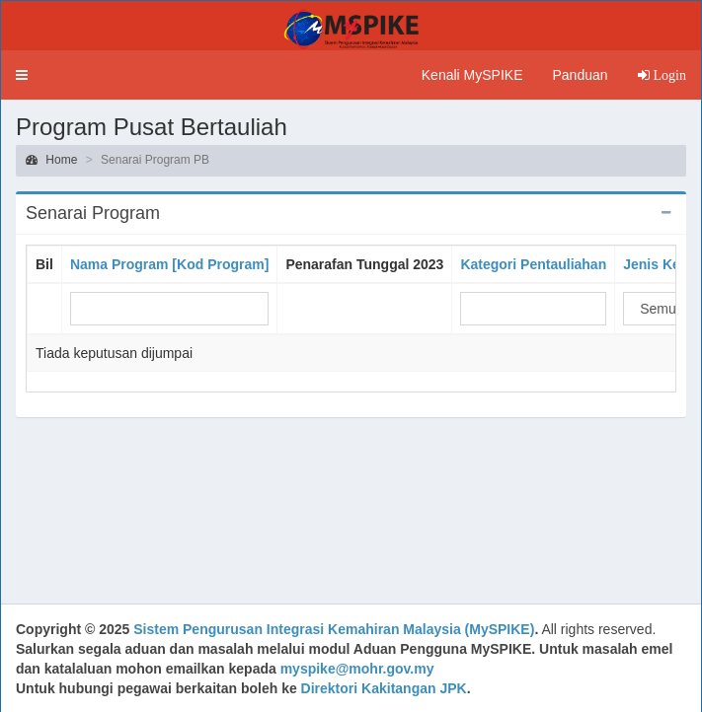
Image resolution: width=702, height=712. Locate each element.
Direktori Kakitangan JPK (384, 688)
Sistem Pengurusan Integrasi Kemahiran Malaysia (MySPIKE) (333, 629)
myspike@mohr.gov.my (357, 668)
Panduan (579, 75)
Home (51, 160)
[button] (21, 75)
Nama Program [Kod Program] (169, 264)
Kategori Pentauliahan (533, 264)
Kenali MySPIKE (472, 75)
